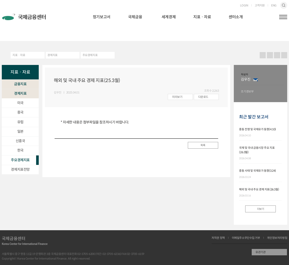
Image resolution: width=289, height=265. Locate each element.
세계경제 (169, 17)
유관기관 (260, 252)
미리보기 (177, 97)
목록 (202, 145)
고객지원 (260, 5)
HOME (4, 55)
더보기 (260, 209)
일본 (20, 131)
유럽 (20, 122)
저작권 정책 (218, 237)
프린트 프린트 (262, 55)
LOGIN (244, 5)
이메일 (255, 79)
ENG (274, 5)
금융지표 (20, 84)
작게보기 (284, 55)
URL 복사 (269, 55)
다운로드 (203, 97)
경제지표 (52, 55)
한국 (20, 150)
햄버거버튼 (283, 17)
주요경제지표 (90, 55)
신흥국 (20, 141)
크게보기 (277, 55)
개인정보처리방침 (277, 237)
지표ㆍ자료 (202, 17)
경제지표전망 (20, 169)
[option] (262, 83)
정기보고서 (101, 17)
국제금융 (135, 17)
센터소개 (236, 17)
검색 (283, 5)
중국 (20, 112)
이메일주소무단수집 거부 (246, 237)
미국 (20, 103)
